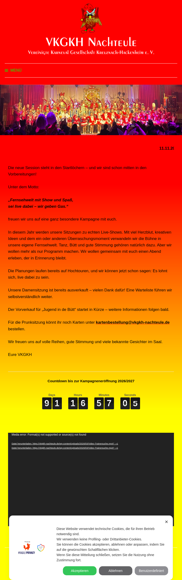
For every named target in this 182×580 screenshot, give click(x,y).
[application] (91, 479)
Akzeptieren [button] (79, 571)
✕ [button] (166, 522)
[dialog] (91, 548)
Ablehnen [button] (116, 571)
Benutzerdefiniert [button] (151, 571)
